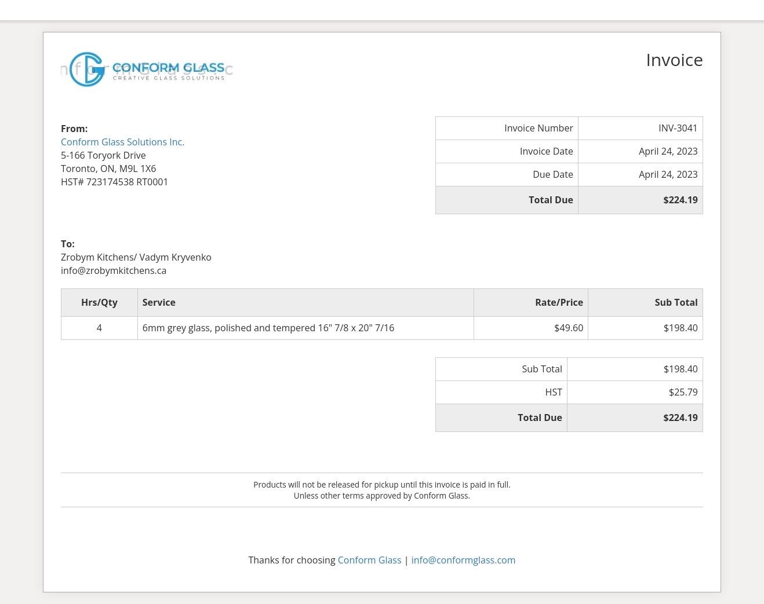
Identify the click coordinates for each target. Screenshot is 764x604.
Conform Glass (370, 560)
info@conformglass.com (464, 560)
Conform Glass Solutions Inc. (122, 142)
